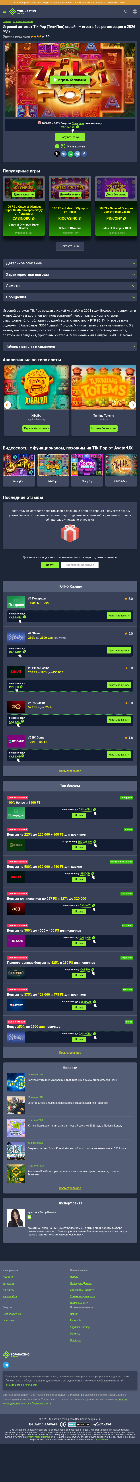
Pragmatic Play (23, 234)
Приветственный (17, 799)
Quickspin (75, 1345)
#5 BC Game (36, 739)
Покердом (78, 123)
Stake (129, 1026)
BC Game (127, 929)
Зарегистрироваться (80, 567)
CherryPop (87, 470)
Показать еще (69, 248)
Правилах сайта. (42, 1408)
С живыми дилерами (82, 1301)
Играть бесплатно (70, 80)
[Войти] (134, 11)
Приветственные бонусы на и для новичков (51, 966)
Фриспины (9, 1325)
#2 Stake (34, 635)
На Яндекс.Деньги (80, 1288)
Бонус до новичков (33, 1031)
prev (7, 407)
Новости (7, 1281)
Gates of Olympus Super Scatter (24, 228)
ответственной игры (38, 1442)
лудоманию (102, 1444)
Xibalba (36, 417)
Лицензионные (78, 1307)
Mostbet (127, 994)
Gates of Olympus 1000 (116, 230)
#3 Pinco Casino (38, 670)
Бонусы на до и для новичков (46, 999)
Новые (74, 1281)
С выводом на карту (81, 1294)
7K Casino (126, 896)
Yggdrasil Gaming (79, 1332)
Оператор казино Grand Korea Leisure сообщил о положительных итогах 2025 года (77, 1153)
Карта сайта (9, 1301)
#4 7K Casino (36, 704)
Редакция (8, 1288)
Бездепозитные (11, 1318)
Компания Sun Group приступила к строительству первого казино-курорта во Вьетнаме (74, 1178)
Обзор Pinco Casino (121, 864)
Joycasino (126, 961)
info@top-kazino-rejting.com (21, 1390)
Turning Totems (103, 417)
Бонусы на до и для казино (44, 869)
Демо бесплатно (24, 196)
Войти (50, 567)
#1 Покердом (37, 600)
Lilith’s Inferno (121, 470)
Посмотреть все (70, 772)
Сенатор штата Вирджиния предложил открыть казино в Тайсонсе (68, 1107)
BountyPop (19, 470)
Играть (79, 817)
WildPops (53, 470)
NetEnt (73, 1318)
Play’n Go (75, 1338)
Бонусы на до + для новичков (46, 837)
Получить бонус (70, 137)
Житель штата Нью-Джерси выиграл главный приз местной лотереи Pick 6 (72, 1084)
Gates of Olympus (70, 230)
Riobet (128, 832)
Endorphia (75, 1325)
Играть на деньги (118, 617)
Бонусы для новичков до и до (46, 902)
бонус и (24, 804)
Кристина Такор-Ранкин (42, 1217)
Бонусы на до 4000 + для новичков (44, 934)
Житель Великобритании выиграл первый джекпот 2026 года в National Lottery (75, 1130)
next (132, 407)
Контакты (8, 1294)
